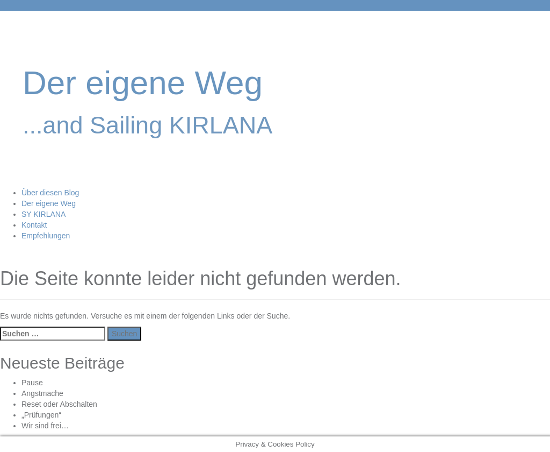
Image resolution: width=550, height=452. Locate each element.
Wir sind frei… (45, 425)
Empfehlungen (45, 235)
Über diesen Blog (50, 192)
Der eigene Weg (143, 82)
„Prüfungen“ (41, 415)
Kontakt (34, 225)
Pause (32, 382)
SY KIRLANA (43, 214)
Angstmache (42, 393)
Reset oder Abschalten (59, 404)
